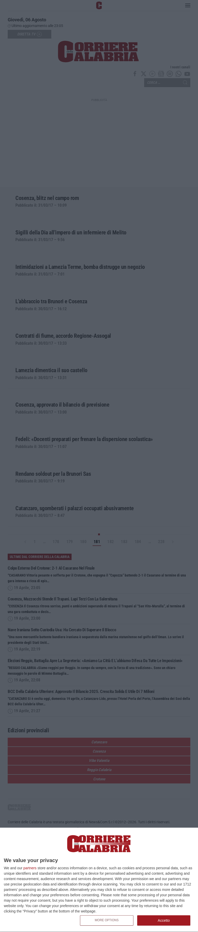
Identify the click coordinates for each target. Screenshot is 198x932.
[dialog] (99, 880)
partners (29, 868)
